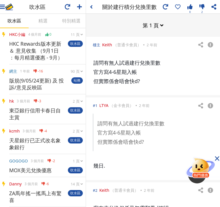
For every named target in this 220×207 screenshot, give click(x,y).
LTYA (104, 105)
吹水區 (14, 21)
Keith (107, 44)
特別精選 (71, 21)
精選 (43, 21)
